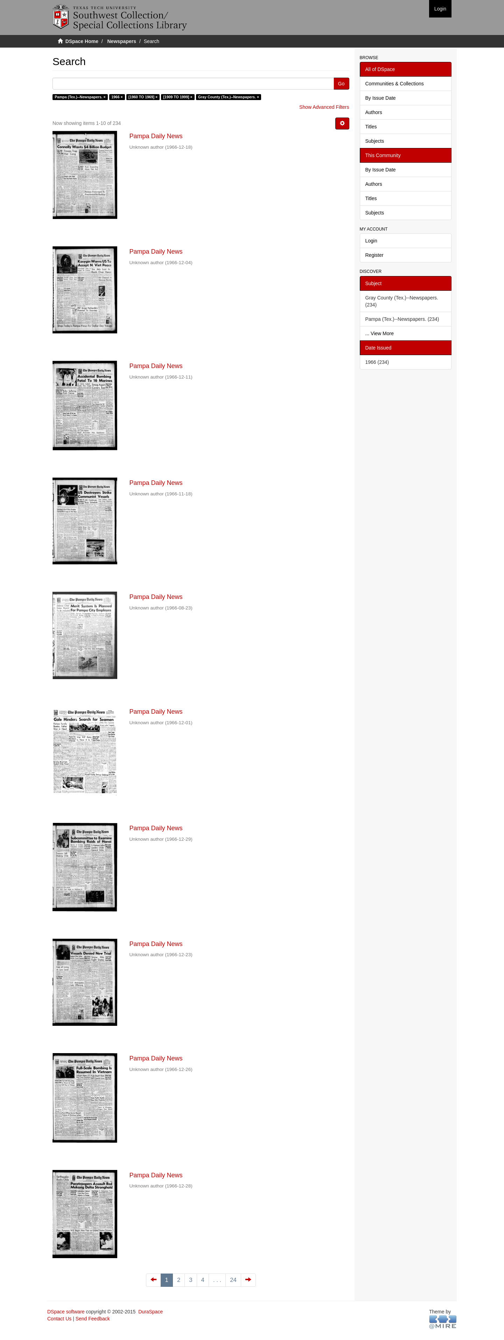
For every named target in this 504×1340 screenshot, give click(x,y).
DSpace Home (81, 41)
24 (233, 1280)
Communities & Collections (394, 83)
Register (374, 255)
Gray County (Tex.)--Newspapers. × (228, 97)
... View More (379, 333)
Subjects (374, 141)
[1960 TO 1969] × (143, 97)
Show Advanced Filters (324, 107)
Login (371, 241)
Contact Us (59, 1318)
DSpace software (66, 1311)
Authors (373, 112)
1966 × (116, 97)
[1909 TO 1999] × (177, 97)
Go (341, 83)
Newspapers (121, 41)
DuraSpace (150, 1311)
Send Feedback (93, 1318)
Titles (371, 126)
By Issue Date (380, 98)
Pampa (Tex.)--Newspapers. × (80, 97)
